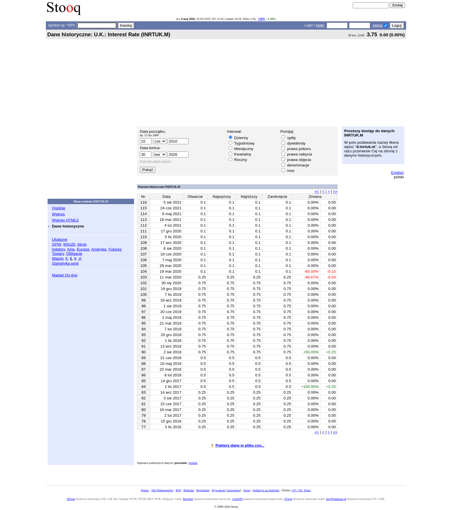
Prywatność (219, 490)
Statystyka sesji (65, 263)
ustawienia (233, 490)
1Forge (288, 498)
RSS (178, 490)
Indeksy (58, 249)
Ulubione (59, 239)
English (397, 172)
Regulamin (202, 490)
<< (316, 191)
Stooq (246, 490)
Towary (58, 253)
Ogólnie (58, 208)
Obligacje (74, 253)
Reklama (188, 490)
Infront (71, 498)
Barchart (188, 498)
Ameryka (98, 249)
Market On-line (64, 275)
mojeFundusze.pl (336, 498)
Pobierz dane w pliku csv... (239, 445)
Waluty (57, 258)
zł (79, 258)
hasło (320, 25)
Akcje (82, 244)
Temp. (307, 490)
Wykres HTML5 (65, 220)
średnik (193, 463)
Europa (83, 249)
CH (300, 490)
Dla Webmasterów (162, 490)
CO (294, 490)
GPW (56, 244)
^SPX (261, 18)
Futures (115, 249)
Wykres (58, 214)
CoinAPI (237, 498)
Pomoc (145, 490)
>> (335, 191)
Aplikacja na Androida (266, 490)
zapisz (378, 25)
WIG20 (69, 244)
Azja (70, 249)
